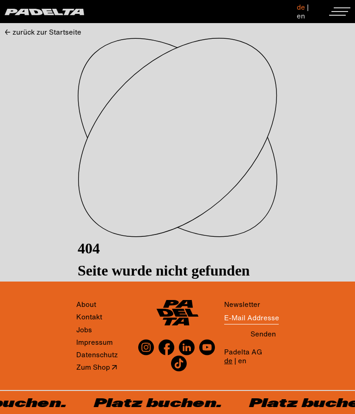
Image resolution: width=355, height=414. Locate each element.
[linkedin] (187, 347)
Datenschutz (97, 354)
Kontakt (89, 316)
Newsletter (242, 304)
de (301, 7)
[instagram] (147, 347)
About (86, 304)
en (301, 16)
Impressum (94, 342)
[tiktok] (178, 363)
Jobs (84, 329)
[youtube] (207, 347)
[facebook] (166, 347)
